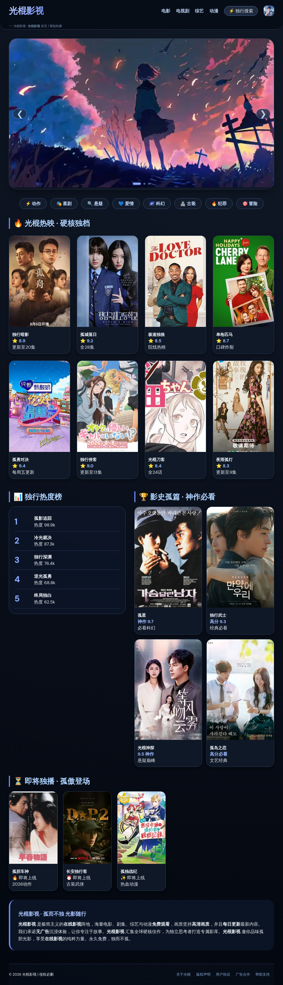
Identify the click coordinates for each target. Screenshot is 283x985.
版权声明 (203, 974)
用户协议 (223, 974)
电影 (165, 11)
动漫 (213, 11)
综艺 (199, 11)
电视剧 (182, 11)
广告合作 (243, 974)
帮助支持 (262, 974)
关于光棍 (183, 974)
